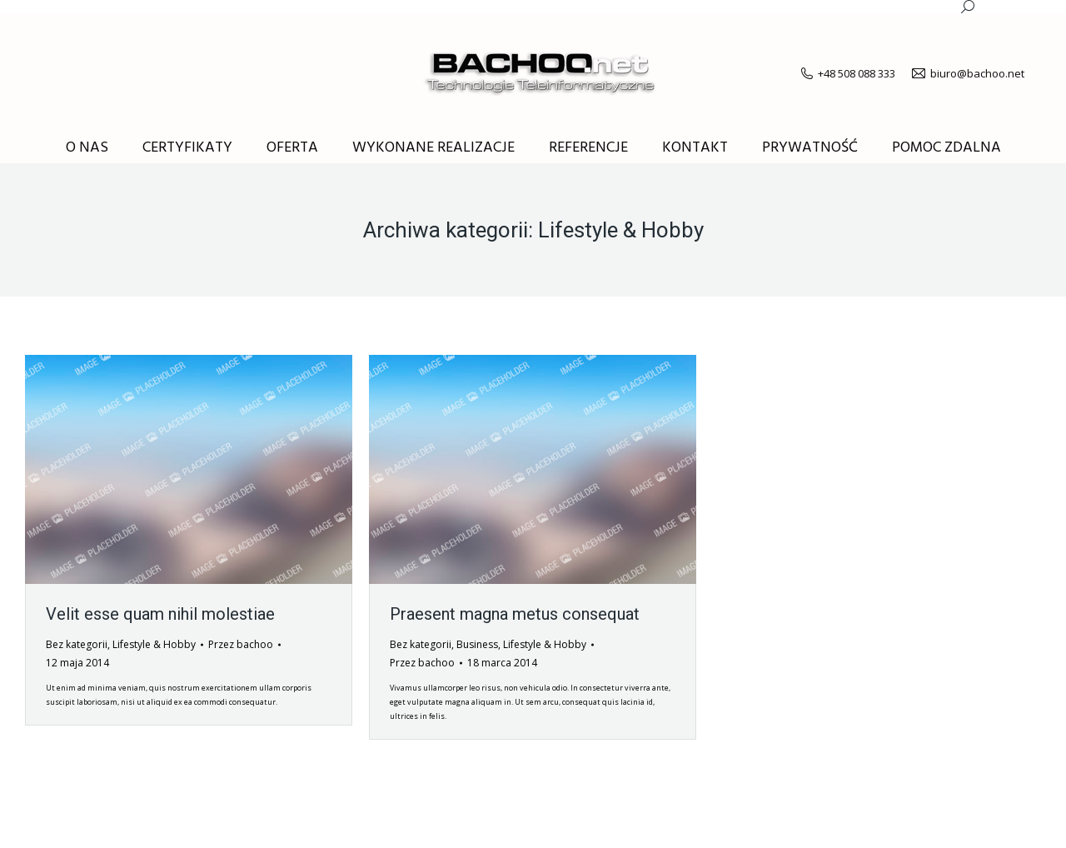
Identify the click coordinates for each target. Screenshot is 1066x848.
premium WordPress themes (202, 823)
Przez (240, 644)
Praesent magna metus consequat (515, 614)
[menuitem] (87, 148)
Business (477, 644)
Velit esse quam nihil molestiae (160, 614)
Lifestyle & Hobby (154, 644)
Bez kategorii (76, 644)
